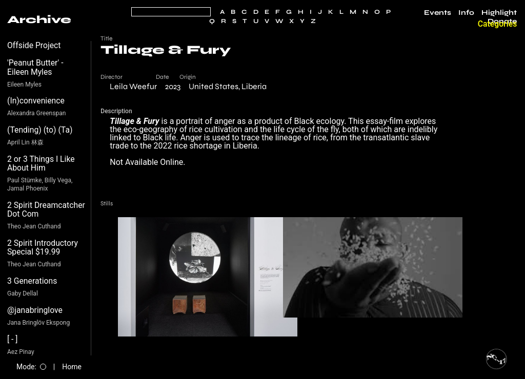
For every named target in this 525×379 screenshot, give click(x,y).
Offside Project (34, 45)
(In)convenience (36, 100)
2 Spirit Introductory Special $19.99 (42, 248)
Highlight (499, 13)
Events (437, 13)
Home (72, 367)
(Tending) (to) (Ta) (39, 129)
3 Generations (32, 281)
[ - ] (12, 339)
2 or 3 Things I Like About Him (41, 164)
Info (466, 13)
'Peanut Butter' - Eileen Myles (35, 67)
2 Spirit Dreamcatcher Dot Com (46, 210)
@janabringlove (35, 310)
